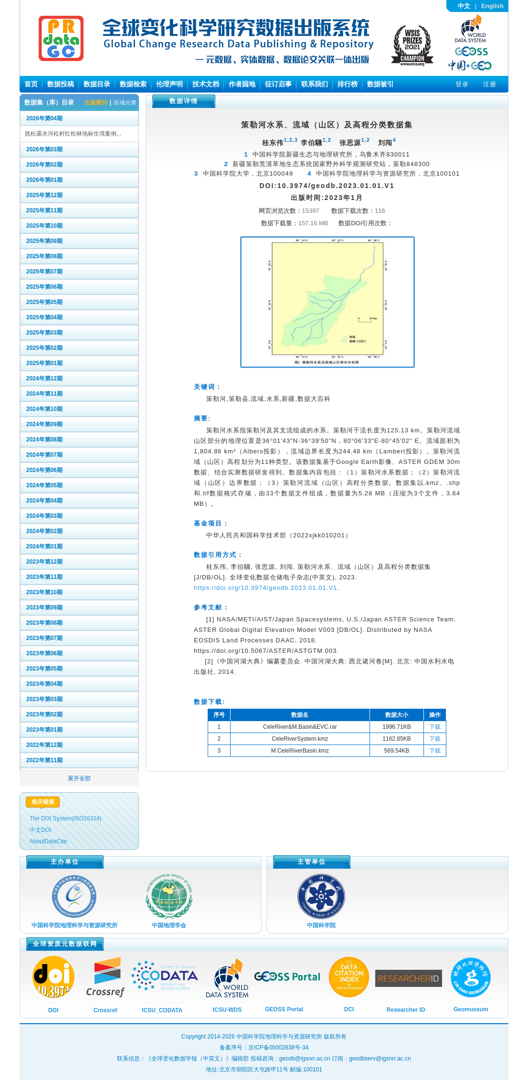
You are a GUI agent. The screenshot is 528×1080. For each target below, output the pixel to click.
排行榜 (348, 84)
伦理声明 (169, 84)
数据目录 (97, 84)
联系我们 (314, 84)
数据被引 (380, 84)
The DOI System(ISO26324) (66, 818)
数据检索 (133, 84)
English (492, 6)
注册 (489, 84)
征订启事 (278, 84)
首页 (31, 84)
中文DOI (40, 830)
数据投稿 (60, 84)
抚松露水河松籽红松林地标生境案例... (73, 133)
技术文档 (205, 84)
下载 (435, 726)
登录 (462, 84)
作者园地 (242, 84)
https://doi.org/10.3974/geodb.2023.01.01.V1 (265, 587)
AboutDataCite (48, 841)
